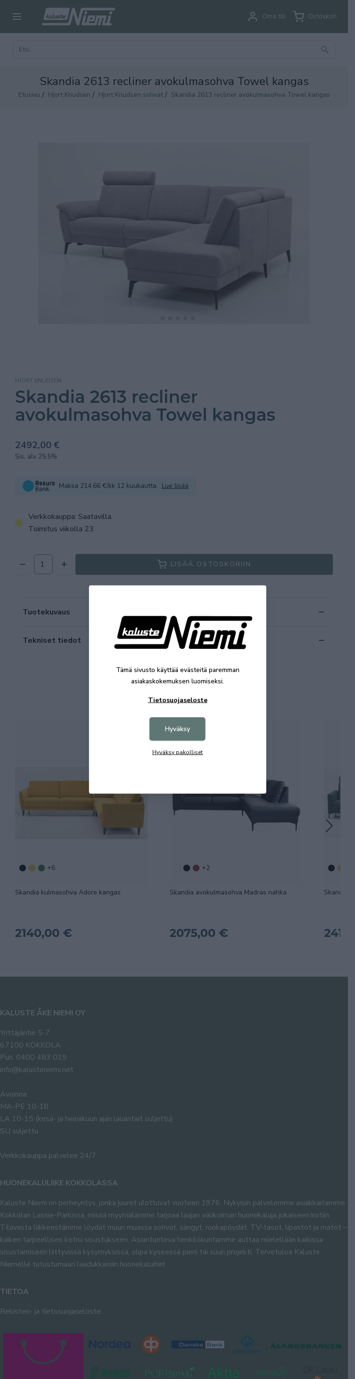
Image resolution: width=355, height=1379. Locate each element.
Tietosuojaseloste (177, 700)
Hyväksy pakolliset (177, 752)
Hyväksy (177, 728)
